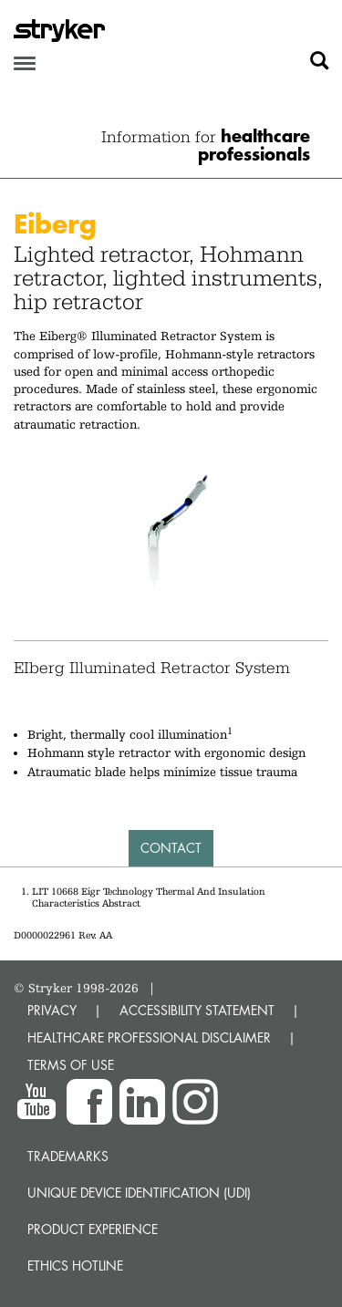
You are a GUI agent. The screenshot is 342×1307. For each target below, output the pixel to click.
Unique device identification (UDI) (139, 1192)
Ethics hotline (75, 1265)
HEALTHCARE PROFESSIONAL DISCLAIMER (149, 1037)
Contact (171, 847)
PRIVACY (52, 1010)
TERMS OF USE (70, 1065)
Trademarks (68, 1156)
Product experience (92, 1229)
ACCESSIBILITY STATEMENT (197, 1010)
